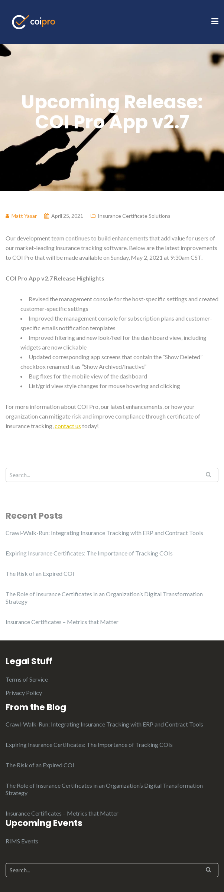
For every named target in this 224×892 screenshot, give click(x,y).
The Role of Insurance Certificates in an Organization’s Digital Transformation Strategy (104, 597)
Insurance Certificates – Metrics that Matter (62, 621)
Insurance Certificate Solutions (134, 216)
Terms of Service (27, 679)
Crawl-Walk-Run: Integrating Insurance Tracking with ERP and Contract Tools (104, 532)
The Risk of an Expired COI (40, 573)
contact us (68, 425)
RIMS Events (22, 841)
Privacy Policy (24, 692)
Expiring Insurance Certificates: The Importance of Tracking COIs (89, 553)
